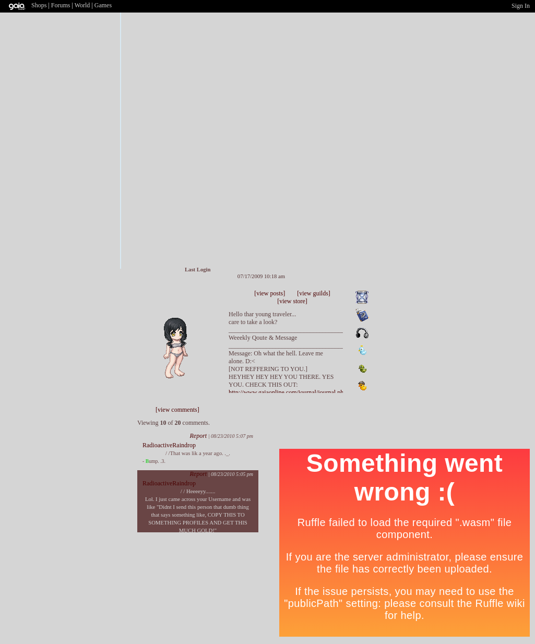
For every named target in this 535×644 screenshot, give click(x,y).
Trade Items (194, 300)
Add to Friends (174, 300)
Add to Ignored (206, 300)
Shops (38, 5)
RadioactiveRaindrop (169, 445)
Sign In (521, 5)
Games (103, 5)
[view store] (292, 301)
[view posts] (269, 293)
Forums (60, 5)
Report (198, 435)
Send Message (184, 300)
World (82, 5)
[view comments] (177, 409)
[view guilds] (313, 293)
